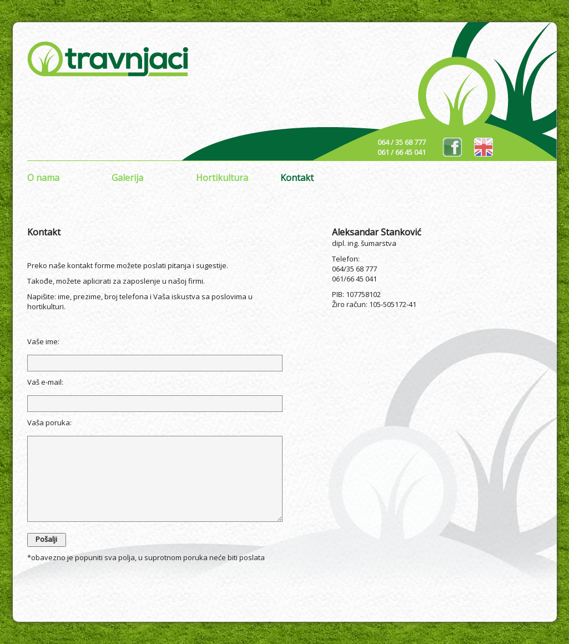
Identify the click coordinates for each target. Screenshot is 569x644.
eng (484, 147)
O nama (43, 178)
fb (452, 147)
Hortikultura (222, 178)
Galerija (127, 178)
